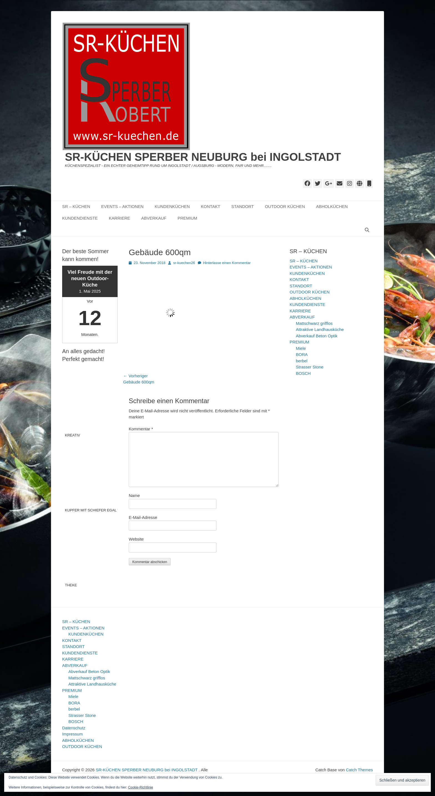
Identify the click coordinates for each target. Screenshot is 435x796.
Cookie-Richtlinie (140, 787)
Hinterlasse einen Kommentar (227, 263)
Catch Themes (359, 769)
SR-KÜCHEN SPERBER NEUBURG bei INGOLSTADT (203, 157)
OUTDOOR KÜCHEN (285, 206)
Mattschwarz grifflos (314, 323)
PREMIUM (187, 218)
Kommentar (141, 428)
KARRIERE (119, 218)
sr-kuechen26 (184, 263)
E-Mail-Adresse (143, 517)
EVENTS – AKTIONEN (122, 206)
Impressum (72, 734)
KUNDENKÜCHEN (172, 206)
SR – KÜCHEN (76, 206)
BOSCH (303, 373)
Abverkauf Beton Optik (317, 335)
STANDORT (242, 206)
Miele (301, 348)
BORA (302, 354)
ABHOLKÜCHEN (332, 206)
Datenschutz (73, 727)
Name (134, 495)
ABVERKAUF (153, 218)
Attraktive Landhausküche (320, 329)
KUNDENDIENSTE (80, 218)
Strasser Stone (309, 367)
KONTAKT (210, 206)
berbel (302, 360)
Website (136, 539)
